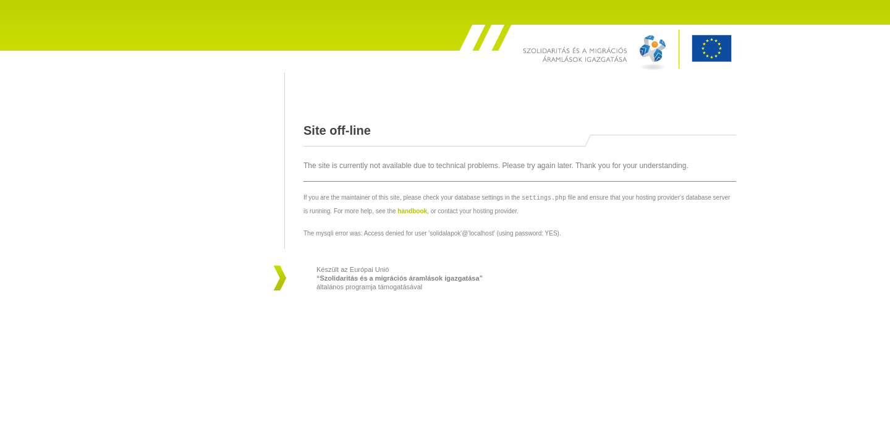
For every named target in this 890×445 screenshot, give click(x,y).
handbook (412, 210)
